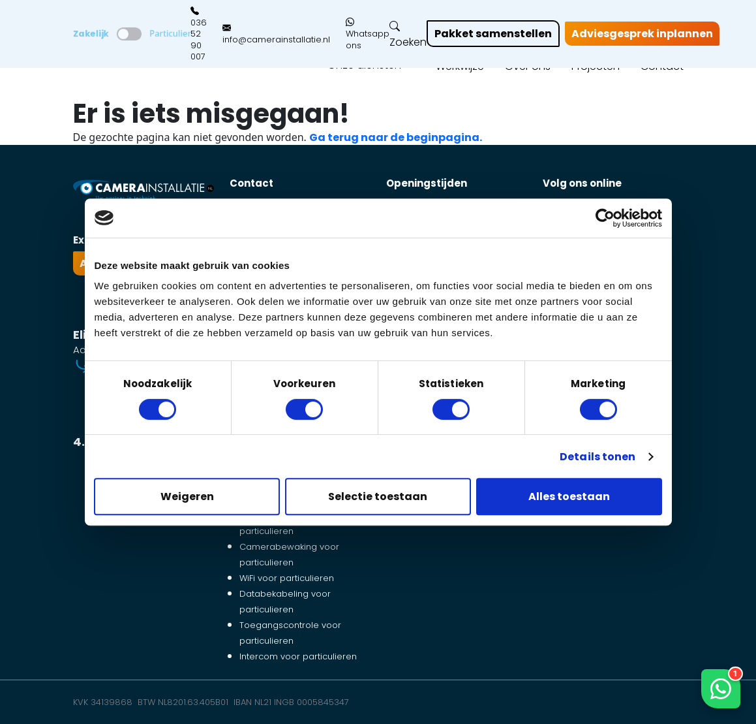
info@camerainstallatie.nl (276, 33)
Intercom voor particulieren (298, 656)
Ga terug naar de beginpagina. (395, 137)
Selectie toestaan (377, 496)
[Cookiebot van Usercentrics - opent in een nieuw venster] (605, 218)
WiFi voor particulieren (286, 578)
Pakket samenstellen (493, 33)
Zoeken (408, 34)
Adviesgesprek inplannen (642, 33)
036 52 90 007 (198, 34)
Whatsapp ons (367, 34)
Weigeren (187, 496)
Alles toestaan (569, 496)
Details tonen (597, 457)
